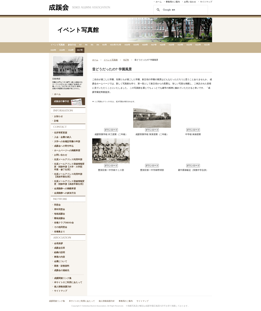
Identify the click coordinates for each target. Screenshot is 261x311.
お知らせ (58, 116)
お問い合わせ (190, 2)
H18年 (71, 50)
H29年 (136, 45)
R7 (80, 45)
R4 (98, 45)
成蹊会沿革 (59, 248)
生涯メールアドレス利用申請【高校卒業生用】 (68, 175)
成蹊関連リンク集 (62, 278)
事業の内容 (59, 257)
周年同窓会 (59, 209)
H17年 (80, 50)
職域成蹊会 (59, 218)
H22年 (198, 45)
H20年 (53, 50)
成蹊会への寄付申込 (64, 146)
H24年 (180, 45)
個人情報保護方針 (62, 286)
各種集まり (59, 231)
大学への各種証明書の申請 (67, 141)
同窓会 (57, 205)
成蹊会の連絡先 (61, 270)
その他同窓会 (60, 227)
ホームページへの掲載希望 (67, 150)
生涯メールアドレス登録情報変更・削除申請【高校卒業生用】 (69, 182)
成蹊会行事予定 (68, 101)
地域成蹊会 (59, 214)
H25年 (171, 45)
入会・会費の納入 (62, 137)
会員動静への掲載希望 (65, 188)
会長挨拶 (58, 243)
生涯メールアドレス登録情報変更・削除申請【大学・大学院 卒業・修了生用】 (69, 167)
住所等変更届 (60, 132)
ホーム (159, 2)
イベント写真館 (58, 45)
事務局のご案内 (173, 2)
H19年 (62, 50)
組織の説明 (59, 252)
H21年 (207, 45)
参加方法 (72, 45)
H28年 (145, 45)
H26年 (162, 45)
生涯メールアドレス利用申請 (68, 159)
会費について (60, 261)
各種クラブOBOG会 (64, 222)
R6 (86, 45)
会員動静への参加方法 (65, 193)
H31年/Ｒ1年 (115, 45)
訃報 (56, 121)
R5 (92, 45)
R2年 (104, 45)
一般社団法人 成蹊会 (79, 7)
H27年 (154, 45)
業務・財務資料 (61, 266)
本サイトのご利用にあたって (68, 282)
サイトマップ (206, 2)
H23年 (189, 45)
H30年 (127, 45)
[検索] (180, 10)
